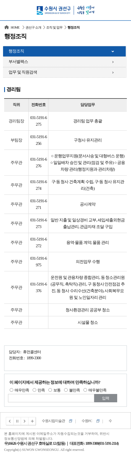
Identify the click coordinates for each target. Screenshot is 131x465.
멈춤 (17, 421)
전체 (32, 421)
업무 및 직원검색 (23, 72)
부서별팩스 (18, 61)
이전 (10, 421)
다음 (25, 421)
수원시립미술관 (53, 421)
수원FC (87, 421)
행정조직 (16, 51)
